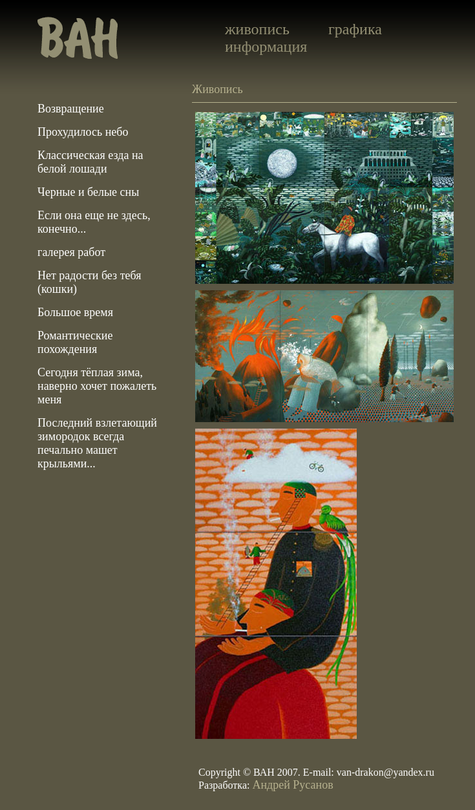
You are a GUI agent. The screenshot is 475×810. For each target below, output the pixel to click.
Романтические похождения (74, 342)
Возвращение (70, 108)
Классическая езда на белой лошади (90, 162)
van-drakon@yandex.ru (385, 772)
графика (355, 29)
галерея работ (71, 252)
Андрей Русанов (292, 784)
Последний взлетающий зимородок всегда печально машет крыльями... (97, 443)
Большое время (75, 312)
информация (266, 46)
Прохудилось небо (82, 131)
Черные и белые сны (88, 192)
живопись (257, 29)
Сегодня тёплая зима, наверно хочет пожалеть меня (96, 386)
